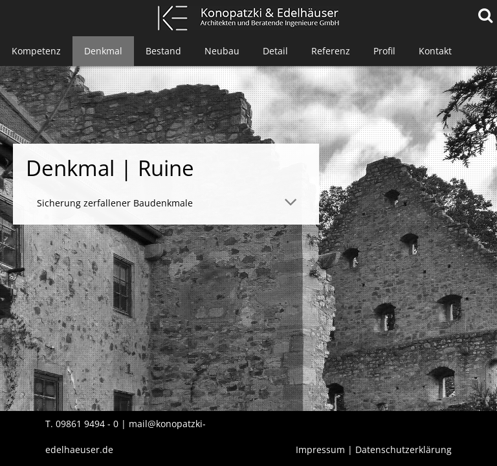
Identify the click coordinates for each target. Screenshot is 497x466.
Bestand (163, 51)
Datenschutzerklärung (403, 449)
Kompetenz (36, 51)
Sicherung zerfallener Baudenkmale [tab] (115, 203)
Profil (384, 51)
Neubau (221, 51)
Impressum (320, 449)
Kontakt (435, 51)
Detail (275, 51)
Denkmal (103, 51)
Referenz (330, 51)
